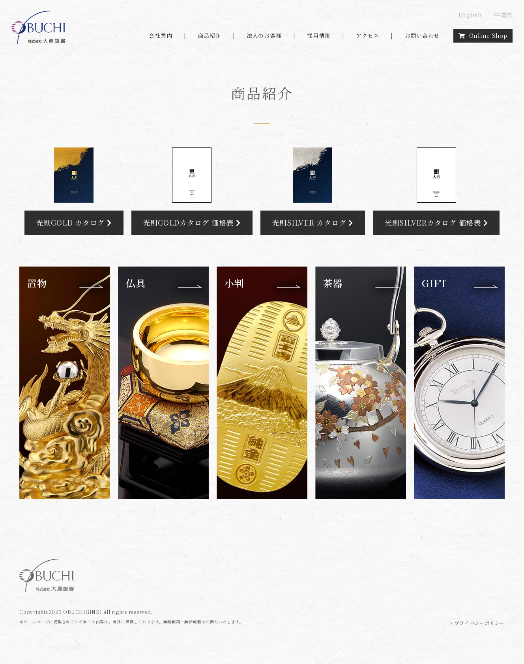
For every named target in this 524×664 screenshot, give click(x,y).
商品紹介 (209, 35)
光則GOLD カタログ (74, 222)
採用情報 (318, 35)
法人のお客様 (264, 35)
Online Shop (482, 35)
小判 (234, 283)
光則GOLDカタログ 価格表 (192, 222)
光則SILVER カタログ (312, 222)
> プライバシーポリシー (477, 622)
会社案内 (160, 35)
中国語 (503, 15)
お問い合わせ (422, 35)
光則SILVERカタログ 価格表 (436, 222)
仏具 (136, 283)
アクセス (367, 35)
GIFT (434, 283)
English (470, 15)
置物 (37, 283)
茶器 (333, 283)
